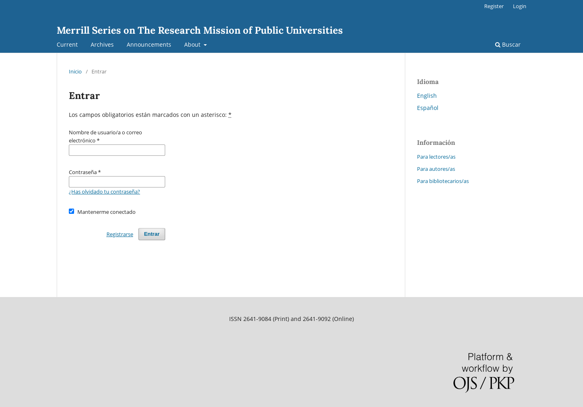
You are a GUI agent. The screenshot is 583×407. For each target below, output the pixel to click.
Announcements (149, 44)
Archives (102, 44)
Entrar (152, 234)
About (193, 44)
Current (67, 44)
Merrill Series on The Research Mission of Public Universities (200, 30)
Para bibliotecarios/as (443, 181)
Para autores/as (436, 168)
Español (427, 108)
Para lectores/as (436, 156)
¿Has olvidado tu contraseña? (104, 191)
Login (519, 6)
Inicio (75, 71)
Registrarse (119, 234)
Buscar (508, 44)
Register (494, 6)
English (427, 95)
